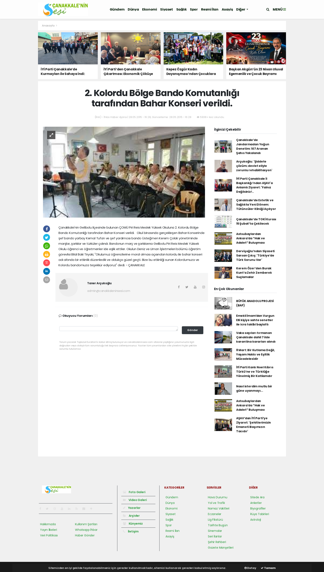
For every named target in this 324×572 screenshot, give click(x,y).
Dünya (133, 9)
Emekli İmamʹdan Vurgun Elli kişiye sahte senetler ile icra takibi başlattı (255, 320)
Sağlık (181, 9)
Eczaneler (214, 514)
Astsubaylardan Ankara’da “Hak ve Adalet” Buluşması (250, 238)
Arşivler (131, 516)
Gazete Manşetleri (220, 548)
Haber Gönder (85, 535)
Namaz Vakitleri (218, 508)
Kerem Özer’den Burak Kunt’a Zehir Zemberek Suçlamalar (254, 272)
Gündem (117, 9)
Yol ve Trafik (216, 503)
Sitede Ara (257, 497)
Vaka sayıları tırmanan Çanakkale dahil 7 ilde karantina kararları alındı (256, 337)
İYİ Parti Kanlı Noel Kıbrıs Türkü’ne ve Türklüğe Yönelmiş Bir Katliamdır (254, 371)
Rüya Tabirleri (259, 514)
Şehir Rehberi (217, 542)
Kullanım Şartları (86, 524)
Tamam (268, 568)
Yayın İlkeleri (48, 530)
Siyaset (166, 9)
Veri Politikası (49, 535)
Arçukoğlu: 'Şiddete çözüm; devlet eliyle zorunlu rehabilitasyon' (254, 165)
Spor (194, 9)
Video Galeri (135, 500)
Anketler (256, 503)
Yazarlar (132, 508)
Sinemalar (215, 531)
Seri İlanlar (215, 536)
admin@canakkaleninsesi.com (108, 291)
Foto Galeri (134, 492)
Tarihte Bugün (218, 525)
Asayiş (227, 9)
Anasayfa (48, 26)
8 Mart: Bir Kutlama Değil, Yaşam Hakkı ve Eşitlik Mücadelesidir (255, 354)
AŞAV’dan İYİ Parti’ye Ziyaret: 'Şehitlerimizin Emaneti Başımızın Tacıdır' (253, 424)
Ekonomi (149, 9)
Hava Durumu (217, 497)
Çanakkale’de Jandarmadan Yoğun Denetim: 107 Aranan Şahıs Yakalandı (252, 146)
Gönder (192, 330)
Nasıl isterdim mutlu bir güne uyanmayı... (254, 388)
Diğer (241, 9)
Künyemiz (133, 523)
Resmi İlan (209, 9)
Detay (250, 568)
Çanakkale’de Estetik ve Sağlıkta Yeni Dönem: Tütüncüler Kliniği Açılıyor (256, 204)
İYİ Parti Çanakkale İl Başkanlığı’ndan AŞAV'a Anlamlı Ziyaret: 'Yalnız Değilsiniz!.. (254, 185)
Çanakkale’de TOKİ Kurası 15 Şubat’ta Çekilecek (256, 221)
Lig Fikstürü (215, 520)
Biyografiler (258, 508)
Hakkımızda (48, 524)
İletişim (131, 531)
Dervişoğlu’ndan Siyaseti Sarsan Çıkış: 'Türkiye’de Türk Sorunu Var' (255, 255)
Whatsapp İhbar (86, 530)
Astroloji (255, 520)
